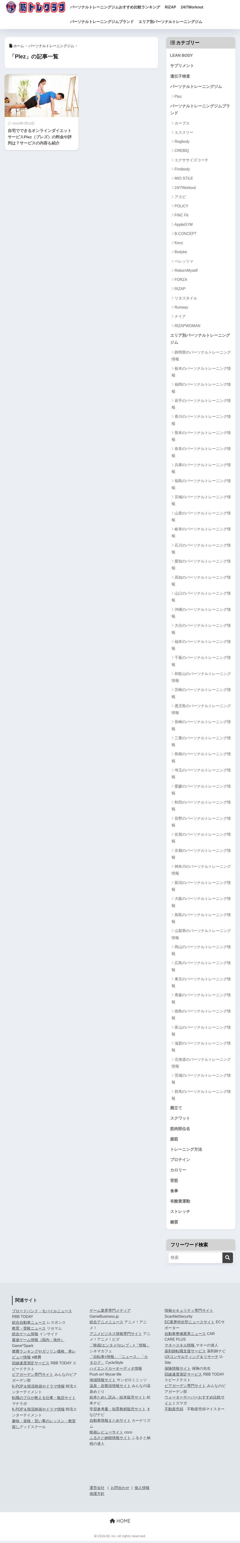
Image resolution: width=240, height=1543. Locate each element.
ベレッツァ (184, 262)
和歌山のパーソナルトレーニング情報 (201, 678)
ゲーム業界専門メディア (110, 1313)
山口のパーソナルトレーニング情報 (201, 597)
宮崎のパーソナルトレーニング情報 (201, 694)
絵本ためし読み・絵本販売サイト (118, 1400)
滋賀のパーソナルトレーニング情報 (201, 1047)
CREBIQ (182, 151)
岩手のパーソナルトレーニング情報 (201, 405)
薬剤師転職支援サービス (185, 1353)
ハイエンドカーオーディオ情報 (116, 1371)
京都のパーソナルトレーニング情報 (201, 854)
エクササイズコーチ (191, 161)
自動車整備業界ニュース (185, 1336)
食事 (174, 1193)
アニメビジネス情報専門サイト (116, 1336)
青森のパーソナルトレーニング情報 (201, 999)
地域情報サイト (103, 1382)
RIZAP (174, 7)
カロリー (178, 1172)
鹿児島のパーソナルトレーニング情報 (201, 710)
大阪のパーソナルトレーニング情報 (201, 903)
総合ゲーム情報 (25, 1336)
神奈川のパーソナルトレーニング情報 (201, 870)
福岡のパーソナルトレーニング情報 (201, 388)
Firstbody (182, 170)
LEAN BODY (181, 55)
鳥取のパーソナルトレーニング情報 (201, 919)
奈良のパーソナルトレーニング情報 (201, 453)
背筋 (174, 1182)
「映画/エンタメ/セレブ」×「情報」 (120, 1348)
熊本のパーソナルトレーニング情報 (201, 437)
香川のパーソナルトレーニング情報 (201, 420)
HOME (120, 1523)
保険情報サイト (178, 1371)
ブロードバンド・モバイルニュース (42, 1313)
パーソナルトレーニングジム (196, 87)
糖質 (174, 1224)
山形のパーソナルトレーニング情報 (201, 517)
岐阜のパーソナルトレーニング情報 (201, 533)
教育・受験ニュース (29, 1330)
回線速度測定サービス (30, 1365)
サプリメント (182, 66)
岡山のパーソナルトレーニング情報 (201, 951)
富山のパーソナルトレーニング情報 (201, 1031)
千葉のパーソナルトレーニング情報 (201, 661)
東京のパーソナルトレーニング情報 (201, 983)
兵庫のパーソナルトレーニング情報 (201, 469)
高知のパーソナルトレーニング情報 (201, 581)
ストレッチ (180, 1213)
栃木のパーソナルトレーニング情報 (201, 372)
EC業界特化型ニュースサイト (190, 1324)
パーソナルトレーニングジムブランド (106, 22)
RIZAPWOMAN (187, 326)
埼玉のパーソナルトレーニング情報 (201, 774)
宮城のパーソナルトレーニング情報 (201, 501)
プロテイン (180, 1161)
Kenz (179, 243)
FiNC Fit (181, 216)
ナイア (180, 317)
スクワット (180, 1119)
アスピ (180, 198)
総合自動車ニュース (29, 1325)
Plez (178, 97)
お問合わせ (120, 1490)
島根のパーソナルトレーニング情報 (201, 758)
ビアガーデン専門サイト (32, 1377)
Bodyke (181, 253)
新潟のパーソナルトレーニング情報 (201, 887)
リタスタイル (186, 299)
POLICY (181, 207)
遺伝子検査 (180, 76)
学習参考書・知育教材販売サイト (118, 1411)
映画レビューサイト (106, 1434)
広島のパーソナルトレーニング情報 (201, 967)
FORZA (181, 280)
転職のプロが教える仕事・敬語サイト (44, 1400)
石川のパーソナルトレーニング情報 (201, 549)
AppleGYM (184, 225)
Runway (181, 308)
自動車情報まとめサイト (110, 1423)
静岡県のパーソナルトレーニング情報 (201, 356)
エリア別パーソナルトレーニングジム (174, 22)
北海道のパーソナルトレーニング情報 (201, 1063)
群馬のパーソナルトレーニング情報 (201, 1095)
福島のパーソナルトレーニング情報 (201, 485)
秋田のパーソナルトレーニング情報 (201, 806)
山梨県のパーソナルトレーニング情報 (201, 935)
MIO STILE (184, 179)
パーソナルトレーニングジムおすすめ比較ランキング (119, 7)
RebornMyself (186, 271)
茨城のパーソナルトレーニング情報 (201, 1079)
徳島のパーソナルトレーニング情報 (201, 1015)
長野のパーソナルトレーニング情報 (201, 822)
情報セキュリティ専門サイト (189, 1313)
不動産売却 (174, 1411)
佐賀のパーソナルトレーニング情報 (201, 838)
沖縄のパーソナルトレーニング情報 (201, 613)
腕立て (176, 1109)
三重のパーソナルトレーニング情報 (201, 742)
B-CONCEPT (186, 234)
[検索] (227, 1260)
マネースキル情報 (180, 1348)
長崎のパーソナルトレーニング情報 (201, 726)
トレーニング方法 (186, 1151)
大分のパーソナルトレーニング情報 (201, 629)
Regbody (182, 142)
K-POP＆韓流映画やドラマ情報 (38, 1388)
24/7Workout (195, 7)
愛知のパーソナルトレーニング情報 (201, 565)
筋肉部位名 (180, 1130)
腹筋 (174, 1140)
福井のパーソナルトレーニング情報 (201, 646)
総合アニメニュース (106, 1324)
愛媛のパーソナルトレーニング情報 (201, 790)
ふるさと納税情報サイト (110, 1440)
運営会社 (97, 1490)
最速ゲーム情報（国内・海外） (38, 1342)
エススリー (184, 133)
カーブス (182, 124)
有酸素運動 (180, 1203)
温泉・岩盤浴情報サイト (110, 1388)
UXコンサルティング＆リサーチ (191, 1359)
